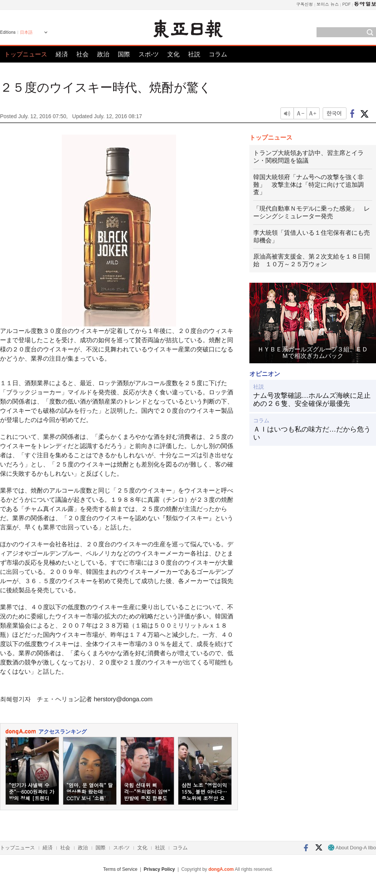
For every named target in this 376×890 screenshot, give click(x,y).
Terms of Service (120, 869)
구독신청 (304, 4)
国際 (124, 54)
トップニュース (25, 54)
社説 (194, 54)
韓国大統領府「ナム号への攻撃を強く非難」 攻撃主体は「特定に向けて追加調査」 (308, 185)
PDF (346, 4)
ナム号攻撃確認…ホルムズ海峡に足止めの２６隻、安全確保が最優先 (312, 400)
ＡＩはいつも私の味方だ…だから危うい (312, 433)
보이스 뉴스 (328, 4)
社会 (82, 54)
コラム (218, 54)
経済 (62, 54)
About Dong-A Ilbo (352, 847)
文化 (173, 54)
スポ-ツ (149, 54)
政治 (103, 54)
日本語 (26, 32)
